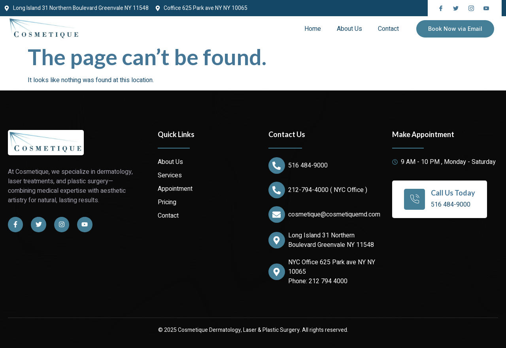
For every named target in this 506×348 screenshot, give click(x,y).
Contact (388, 29)
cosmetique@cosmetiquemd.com (334, 214)
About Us (349, 29)
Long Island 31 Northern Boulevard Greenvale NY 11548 (331, 240)
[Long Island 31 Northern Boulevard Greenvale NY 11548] (276, 240)
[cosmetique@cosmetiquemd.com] (276, 214)
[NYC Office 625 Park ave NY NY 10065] (276, 271)
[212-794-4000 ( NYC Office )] (276, 190)
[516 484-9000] (276, 165)
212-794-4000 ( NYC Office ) (327, 190)
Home (312, 29)
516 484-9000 (308, 165)
